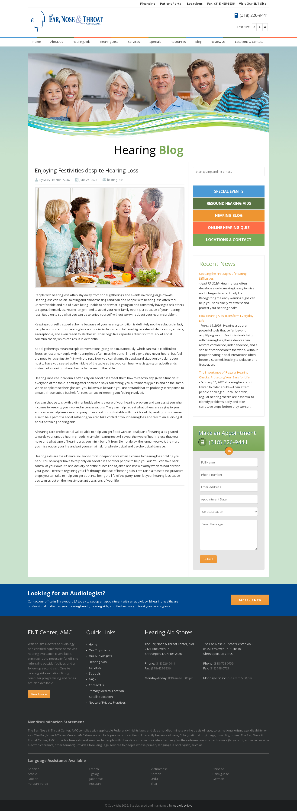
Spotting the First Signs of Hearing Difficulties (222, 276)
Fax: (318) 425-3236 (220, 3)
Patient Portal (171, 3)
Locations (195, 3)
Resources (178, 42)
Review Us (218, 42)
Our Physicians (99, 650)
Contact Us (96, 685)
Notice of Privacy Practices (107, 702)
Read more (39, 694)
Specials (155, 42)
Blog (198, 42)
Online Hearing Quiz (229, 227)
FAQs (92, 679)
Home (36, 42)
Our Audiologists (100, 656)
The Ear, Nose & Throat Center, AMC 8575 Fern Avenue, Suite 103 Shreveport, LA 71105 (228, 649)
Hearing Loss (109, 42)
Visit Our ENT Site (252, 3)
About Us (56, 42)
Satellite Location (101, 697)
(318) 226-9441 (165, 663)
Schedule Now (250, 600)
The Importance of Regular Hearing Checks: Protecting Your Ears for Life (224, 374)
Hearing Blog (229, 215)
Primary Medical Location (106, 691)
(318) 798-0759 (223, 663)
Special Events (228, 191)
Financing (147, 3)
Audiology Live (182, 806)
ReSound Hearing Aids (229, 203)
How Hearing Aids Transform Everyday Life (226, 318)
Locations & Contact (249, 42)
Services (134, 42)
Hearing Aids (81, 42)
